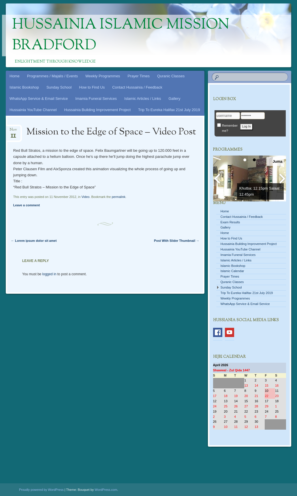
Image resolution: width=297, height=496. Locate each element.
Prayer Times (138, 76)
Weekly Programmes (102, 76)
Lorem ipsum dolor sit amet (34, 240)
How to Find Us (92, 87)
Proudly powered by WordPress (41, 489)
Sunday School (59, 87)
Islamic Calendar (232, 271)
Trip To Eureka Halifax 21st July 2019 (169, 110)
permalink (118, 197)
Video (85, 197)
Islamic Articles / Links (142, 98)
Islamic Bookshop (24, 87)
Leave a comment (26, 205)
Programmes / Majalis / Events (52, 76)
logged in (49, 274)
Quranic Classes (171, 76)
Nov (13, 131)
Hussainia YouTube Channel (33, 110)
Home (15, 76)
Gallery (174, 98)
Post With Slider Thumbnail (176, 240)
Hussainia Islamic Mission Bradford (120, 35)
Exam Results (230, 222)
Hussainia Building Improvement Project (97, 110)
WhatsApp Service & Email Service (39, 98)
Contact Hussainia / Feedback (137, 87)
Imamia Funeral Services (96, 98)
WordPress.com (106, 489)
